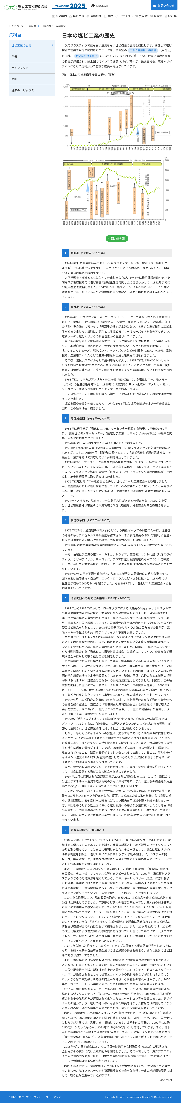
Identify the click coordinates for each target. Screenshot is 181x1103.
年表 (14, 56)
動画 (14, 79)
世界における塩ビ (86, 55)
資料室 (156, 16)
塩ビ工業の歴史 (21, 45)
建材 (108, 16)
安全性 (141, 16)
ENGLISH (102, 5)
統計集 (170, 16)
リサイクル (124, 16)
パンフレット (19, 67)
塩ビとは (76, 16)
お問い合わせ (16, 1096)
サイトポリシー (34, 1096)
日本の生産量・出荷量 (143, 50)
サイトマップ (53, 1096)
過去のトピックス (22, 90)
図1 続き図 (118, 238)
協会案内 (59, 16)
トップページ (16, 25)
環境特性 (93, 16)
